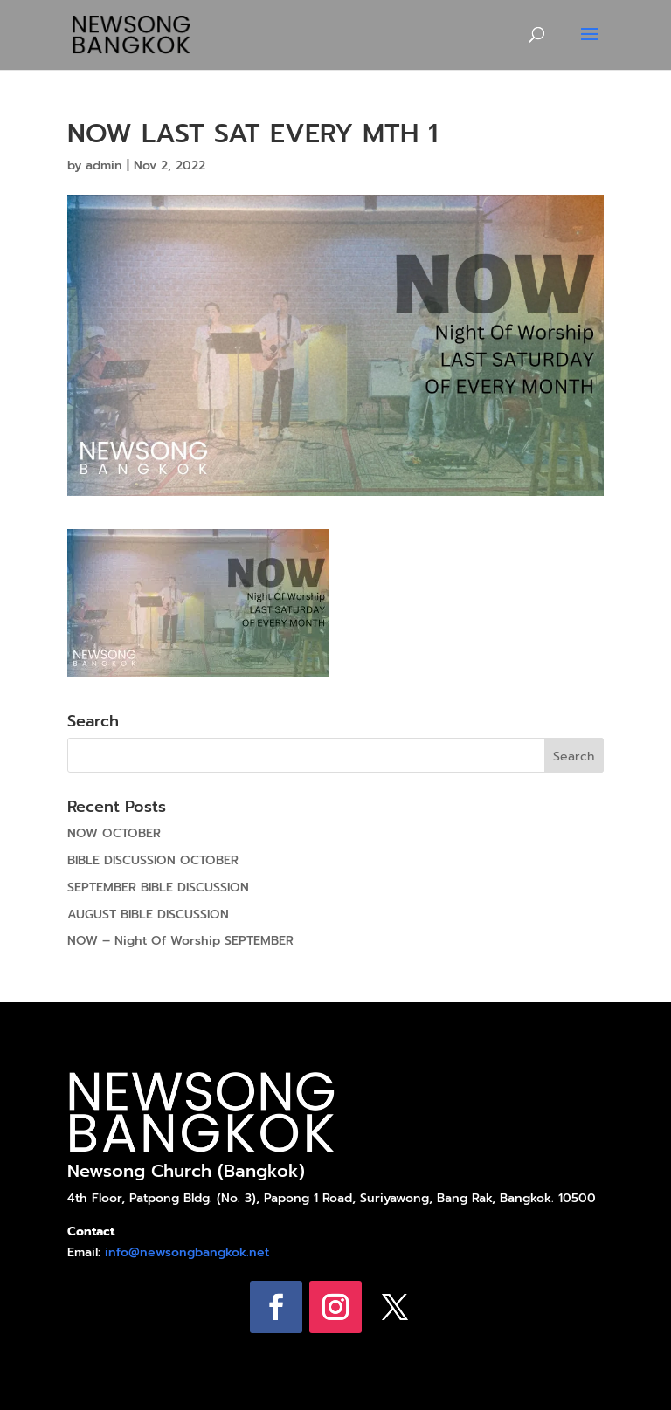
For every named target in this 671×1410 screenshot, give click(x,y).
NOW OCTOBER (114, 833)
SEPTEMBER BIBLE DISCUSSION (158, 887)
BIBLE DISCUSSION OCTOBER (153, 860)
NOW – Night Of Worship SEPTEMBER (180, 941)
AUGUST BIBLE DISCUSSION (148, 914)
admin (104, 165)
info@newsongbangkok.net (187, 1252)
